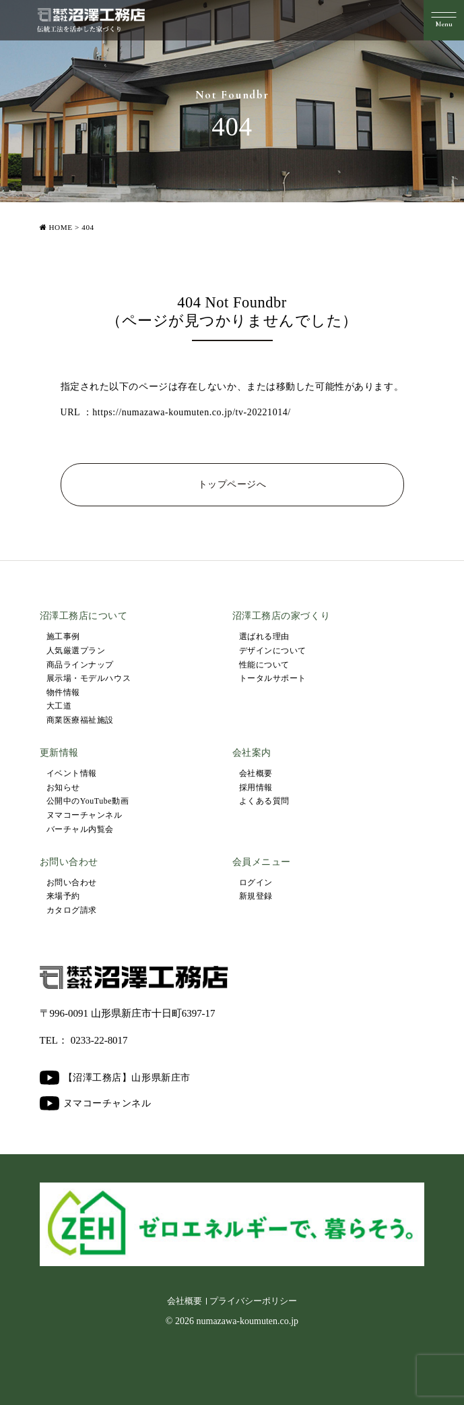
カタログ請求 (71, 910)
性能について (264, 664)
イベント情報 (71, 773)
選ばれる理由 (264, 636)
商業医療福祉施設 (80, 720)
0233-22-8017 (99, 1040)
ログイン (256, 882)
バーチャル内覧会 (80, 829)
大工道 (59, 706)
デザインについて (272, 650)
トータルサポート (272, 678)
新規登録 (256, 896)
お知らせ (63, 787)
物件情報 (63, 692)
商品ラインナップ (80, 664)
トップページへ (232, 484)
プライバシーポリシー (253, 1301)
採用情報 (256, 787)
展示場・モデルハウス (88, 678)
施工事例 (63, 636)
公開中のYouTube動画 (87, 801)
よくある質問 (264, 801)
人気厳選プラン (76, 650)
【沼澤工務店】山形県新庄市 (115, 1078)
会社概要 (256, 773)
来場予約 (63, 896)
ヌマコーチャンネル (84, 815)
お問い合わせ (71, 882)
